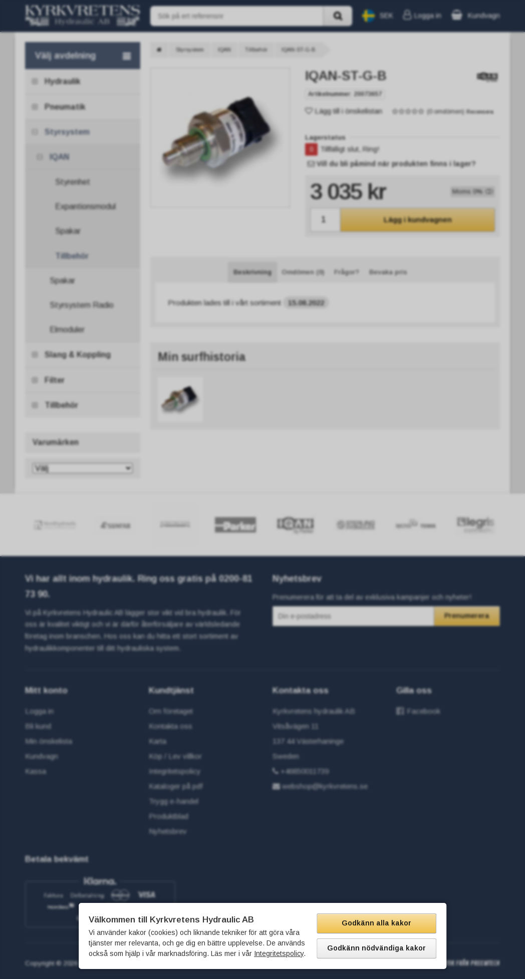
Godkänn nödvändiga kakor (376, 948)
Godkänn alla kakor (376, 923)
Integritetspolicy (279, 953)
